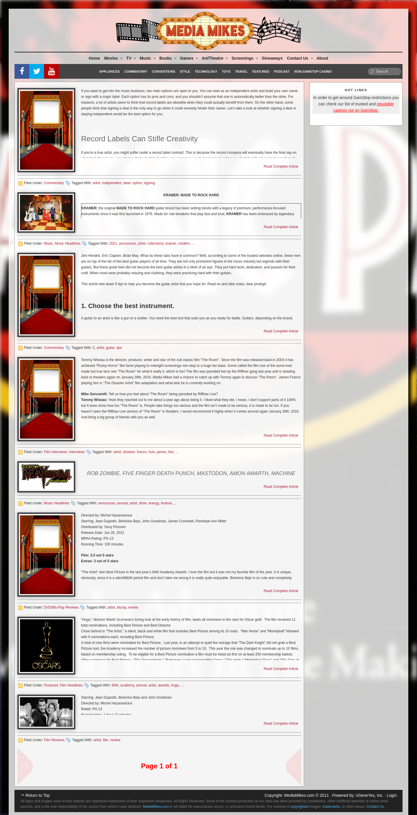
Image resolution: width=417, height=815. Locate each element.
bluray (121, 607)
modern (184, 243)
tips (119, 348)
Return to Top (37, 795)
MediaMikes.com (299, 795)
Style (185, 71)
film (105, 740)
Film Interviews (55, 452)
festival (166, 503)
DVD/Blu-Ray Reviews (61, 607)
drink (143, 503)
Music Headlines (68, 243)
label (127, 183)
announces (127, 243)
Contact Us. (376, 807)
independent (111, 183)
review (133, 607)
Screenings (245, 58)
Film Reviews (54, 740)
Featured (260, 71)
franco (142, 452)
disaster (129, 452)
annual (122, 503)
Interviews (77, 452)
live (170, 452)
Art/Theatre (215, 58)
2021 (113, 243)
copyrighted (299, 807)
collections (155, 243)
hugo (175, 685)
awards (163, 685)
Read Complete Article (281, 166)
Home (94, 58)
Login (392, 795)
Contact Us (300, 58)
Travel (241, 71)
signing (149, 183)
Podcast (282, 71)
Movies (113, 58)
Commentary (136, 71)
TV (131, 58)
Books (168, 58)
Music (148, 58)
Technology (206, 71)
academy (127, 685)
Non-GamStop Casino (313, 71)
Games (189, 58)
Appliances (109, 71)
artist (96, 183)
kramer (171, 243)
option (137, 183)
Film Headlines (71, 685)
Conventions (163, 71)
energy (154, 503)
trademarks (331, 807)
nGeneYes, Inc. (369, 795)
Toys (226, 71)
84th (114, 685)
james (161, 452)
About (322, 58)
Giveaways (272, 58)
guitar (110, 348)
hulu (152, 452)
